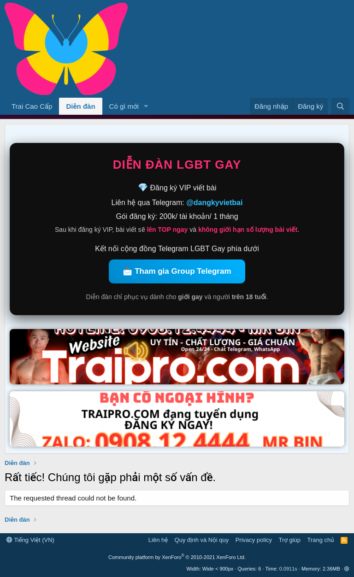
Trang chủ (320, 539)
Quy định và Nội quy (202, 539)
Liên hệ (158, 539)
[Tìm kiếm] (340, 106)
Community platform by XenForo (177, 557)
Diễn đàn (80, 106)
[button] (146, 106)
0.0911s (288, 568)
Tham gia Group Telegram (183, 271)
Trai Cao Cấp (32, 106)
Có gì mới (124, 106)
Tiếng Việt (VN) (30, 539)
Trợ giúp (290, 539)
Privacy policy (254, 539)
